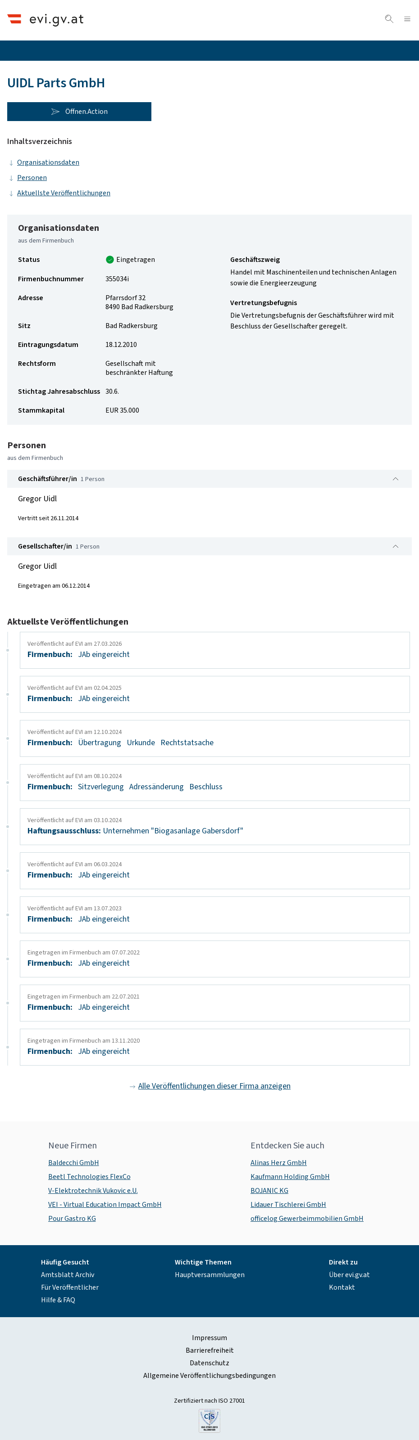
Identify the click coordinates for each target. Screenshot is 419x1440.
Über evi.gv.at (349, 1275)
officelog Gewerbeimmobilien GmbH (307, 1219)
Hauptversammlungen (210, 1275)
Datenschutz (209, 1363)
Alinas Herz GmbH (278, 1163)
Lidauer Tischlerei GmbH (288, 1205)
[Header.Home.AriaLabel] (45, 20)
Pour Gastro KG (72, 1219)
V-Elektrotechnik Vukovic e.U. (93, 1191)
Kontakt (342, 1287)
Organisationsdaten (43, 162)
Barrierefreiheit (210, 1350)
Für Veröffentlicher (70, 1287)
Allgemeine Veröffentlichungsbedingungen (209, 1376)
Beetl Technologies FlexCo (89, 1177)
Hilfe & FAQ (58, 1300)
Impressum (209, 1338)
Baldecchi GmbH (73, 1163)
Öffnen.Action (79, 112)
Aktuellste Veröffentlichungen (58, 193)
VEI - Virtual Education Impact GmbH (105, 1205)
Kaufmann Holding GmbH (290, 1177)
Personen (27, 178)
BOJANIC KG (269, 1191)
